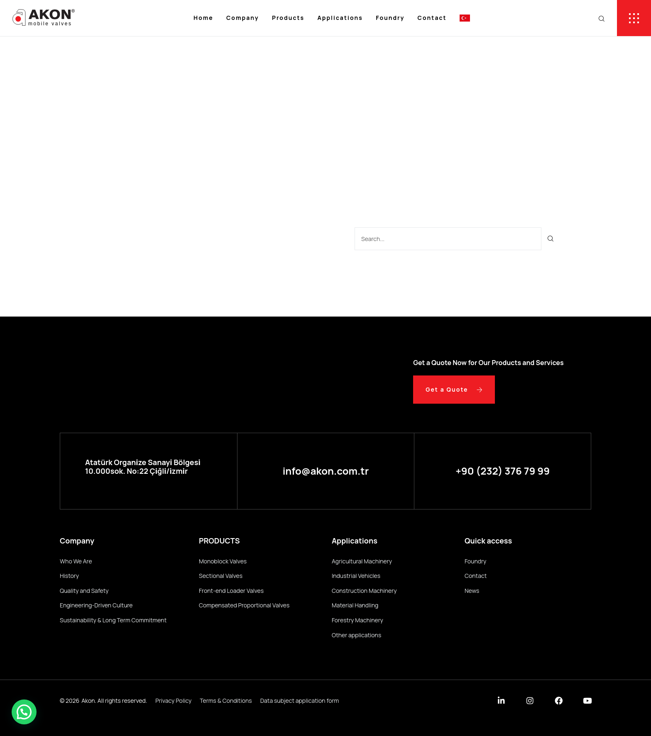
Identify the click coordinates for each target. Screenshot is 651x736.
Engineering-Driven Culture (96, 605)
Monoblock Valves (223, 561)
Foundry (390, 18)
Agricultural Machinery (362, 561)
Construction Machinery (364, 591)
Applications (339, 18)
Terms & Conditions (226, 700)
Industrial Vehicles (356, 576)
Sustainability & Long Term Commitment (113, 620)
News (472, 591)
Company (242, 18)
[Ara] (550, 238)
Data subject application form (299, 700)
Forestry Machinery (357, 620)
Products (288, 18)
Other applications (356, 635)
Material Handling (355, 605)
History (69, 576)
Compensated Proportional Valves (244, 605)
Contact (432, 18)
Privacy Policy (173, 700)
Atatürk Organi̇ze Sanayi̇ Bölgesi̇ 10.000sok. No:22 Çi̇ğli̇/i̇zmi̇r (143, 466)
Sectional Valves (220, 576)
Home (203, 18)
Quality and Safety (84, 591)
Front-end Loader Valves (231, 591)
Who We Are (76, 561)
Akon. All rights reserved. (114, 700)
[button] (24, 711)
